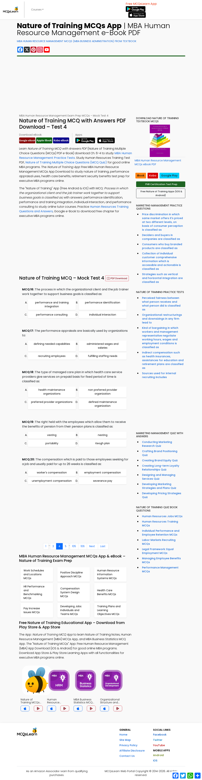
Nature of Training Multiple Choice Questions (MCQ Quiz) (66, 162)
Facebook (159, 734)
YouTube (159, 745)
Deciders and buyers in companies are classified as (161, 237)
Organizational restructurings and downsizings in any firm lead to (162, 318)
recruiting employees (51, 356)
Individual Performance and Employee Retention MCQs (160, 532)
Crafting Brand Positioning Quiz (159, 453)
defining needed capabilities (52, 344)
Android (158, 755)
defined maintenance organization (102, 404)
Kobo (152, 175)
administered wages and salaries (102, 346)
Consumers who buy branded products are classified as (162, 246)
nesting (102, 435)
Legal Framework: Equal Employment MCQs (158, 551)
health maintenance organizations (51, 392)
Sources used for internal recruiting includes (159, 375)
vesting (51, 435)
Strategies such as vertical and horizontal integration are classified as (162, 278)
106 (83, 546)
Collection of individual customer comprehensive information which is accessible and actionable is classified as (161, 261)
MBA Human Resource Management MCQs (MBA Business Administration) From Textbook (76, 41)
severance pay (102, 481)
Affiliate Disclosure (132, 750)
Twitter (157, 740)
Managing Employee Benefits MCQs (161, 560)
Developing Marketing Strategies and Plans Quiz (159, 486)
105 (74, 546)
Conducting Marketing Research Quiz (157, 444)
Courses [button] (36, 9)
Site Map (125, 740)
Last (102, 546)
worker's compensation (52, 472)
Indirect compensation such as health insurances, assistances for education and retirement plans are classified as (163, 360)
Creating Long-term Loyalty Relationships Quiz (160, 467)
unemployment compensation (52, 481)
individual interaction (102, 314)
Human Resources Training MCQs (160, 523)
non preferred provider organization (102, 392)
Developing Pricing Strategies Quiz (161, 495)
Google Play (169, 175)
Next (92, 546)
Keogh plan (102, 443)
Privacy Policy (128, 745)
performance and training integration (52, 304)
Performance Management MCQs (160, 569)
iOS (155, 760)
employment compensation (102, 472)
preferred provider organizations (51, 402)
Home (123, 734)
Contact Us (127, 756)
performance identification (102, 302)
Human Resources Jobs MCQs (162, 516)
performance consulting (52, 314)
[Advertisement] (101, 85)
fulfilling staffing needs (102, 356)
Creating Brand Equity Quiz (160, 460)
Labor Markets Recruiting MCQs (159, 542)
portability (51, 443)
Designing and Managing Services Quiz (158, 477)
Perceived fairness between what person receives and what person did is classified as (161, 303)
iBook (140, 175)
